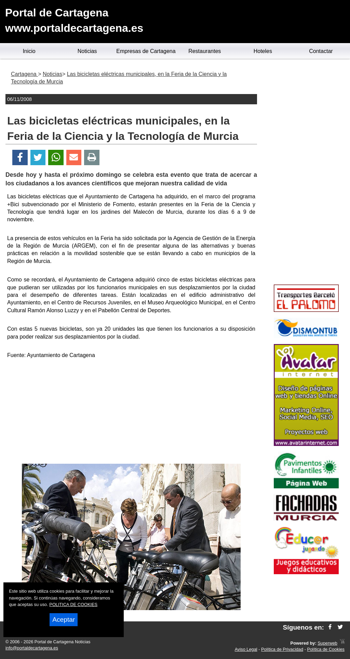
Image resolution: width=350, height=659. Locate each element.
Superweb (327, 643)
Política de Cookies (326, 649)
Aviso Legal (246, 649)
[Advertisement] (131, 412)
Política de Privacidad (282, 649)
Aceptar (63, 619)
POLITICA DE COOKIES (73, 604)
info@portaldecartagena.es (31, 647)
